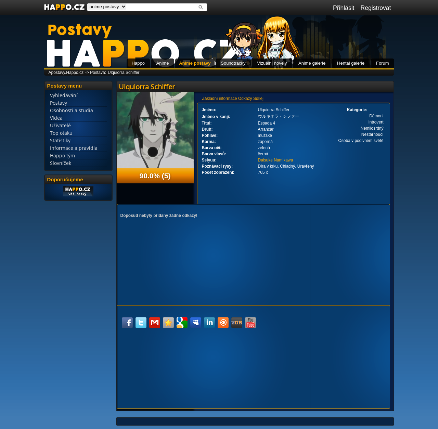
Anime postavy (194, 63)
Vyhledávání (64, 95)
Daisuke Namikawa (275, 160)
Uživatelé (60, 125)
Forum (382, 63)
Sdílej (258, 98)
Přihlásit (344, 7)
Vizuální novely (272, 63)
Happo (138, 63)
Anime (162, 63)
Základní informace (219, 98)
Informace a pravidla (74, 148)
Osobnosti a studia (71, 110)
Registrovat (376, 7)
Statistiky (60, 140)
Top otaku (61, 133)
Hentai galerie (350, 63)
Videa (56, 118)
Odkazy (245, 98)
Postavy (58, 103)
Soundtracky (233, 63)
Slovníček (60, 163)
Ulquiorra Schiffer (123, 72)
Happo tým (62, 155)
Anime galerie (312, 63)
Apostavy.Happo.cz (66, 72)
